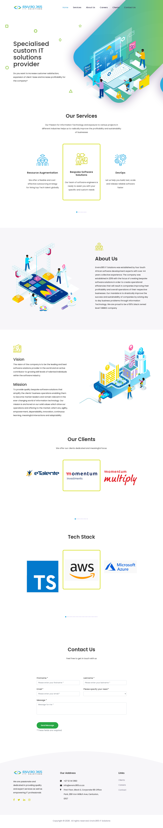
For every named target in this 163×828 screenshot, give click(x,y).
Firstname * (42, 678)
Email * (40, 689)
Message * (42, 700)
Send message (47, 725)
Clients (115, 7)
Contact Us (130, 7)
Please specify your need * (96, 689)
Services (77, 7)
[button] (76, 212)
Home (65, 7)
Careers (104, 7)
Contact (122, 790)
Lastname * (88, 678)
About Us (90, 7)
